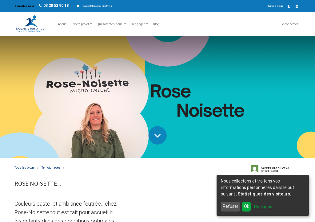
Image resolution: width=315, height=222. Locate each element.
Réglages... (264, 206)
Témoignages (51, 167)
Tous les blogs (24, 167)
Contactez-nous (24, 6)
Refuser (230, 206)
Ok (246, 206)
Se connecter (289, 24)
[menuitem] (63, 24)
